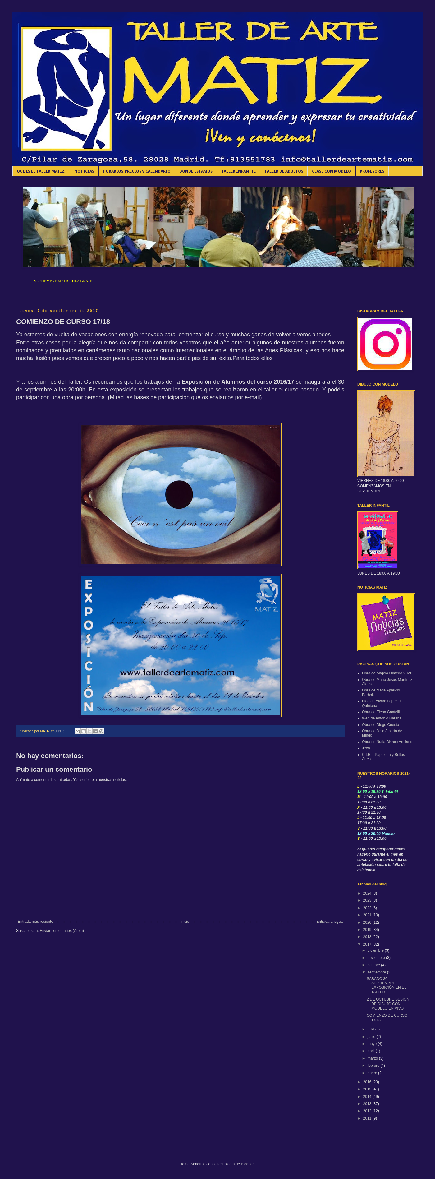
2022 (368, 908)
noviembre (377, 957)
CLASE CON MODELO (331, 171)
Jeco (366, 748)
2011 (368, 1118)
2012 (368, 1111)
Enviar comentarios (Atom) (62, 930)
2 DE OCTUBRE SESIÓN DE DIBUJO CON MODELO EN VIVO (388, 1003)
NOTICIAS (84, 171)
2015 (368, 1089)
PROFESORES (372, 171)
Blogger (247, 1164)
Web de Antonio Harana (381, 718)
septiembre (377, 972)
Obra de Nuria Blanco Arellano (387, 742)
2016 (368, 1082)
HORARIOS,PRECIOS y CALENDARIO (137, 171)
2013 (368, 1104)
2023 (368, 900)
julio (371, 1029)
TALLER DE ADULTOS (283, 171)
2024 (368, 893)
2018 (368, 937)
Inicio (185, 921)
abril (372, 1051)
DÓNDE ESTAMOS (196, 171)
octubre (374, 965)
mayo (373, 1044)
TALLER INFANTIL (238, 171)
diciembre (376, 950)
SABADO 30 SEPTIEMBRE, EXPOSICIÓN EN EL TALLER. (386, 985)
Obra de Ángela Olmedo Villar (386, 673)
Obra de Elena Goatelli (381, 712)
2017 (368, 944)
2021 (368, 915)
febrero (374, 1065)
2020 (368, 922)
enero (373, 1073)
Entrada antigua (329, 921)
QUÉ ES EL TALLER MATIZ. (41, 171)
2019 (368, 929)
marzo (373, 1058)
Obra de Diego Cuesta (380, 725)
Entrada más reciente (35, 921)
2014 (368, 1096)
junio (372, 1036)
